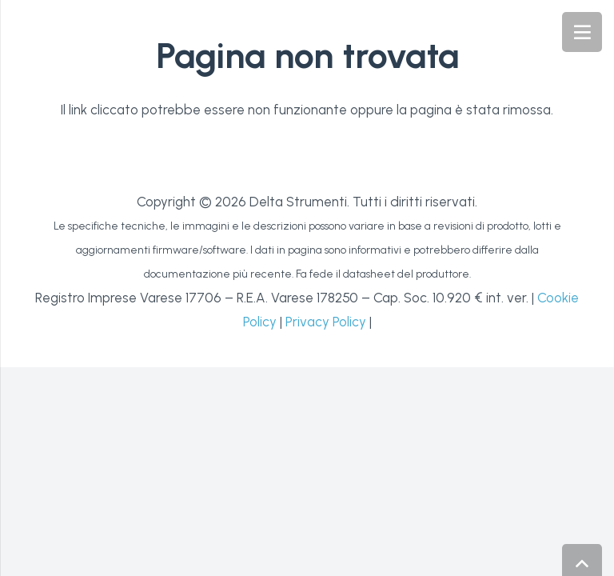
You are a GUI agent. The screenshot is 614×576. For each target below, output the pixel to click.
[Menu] (582, 32)
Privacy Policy (325, 322)
